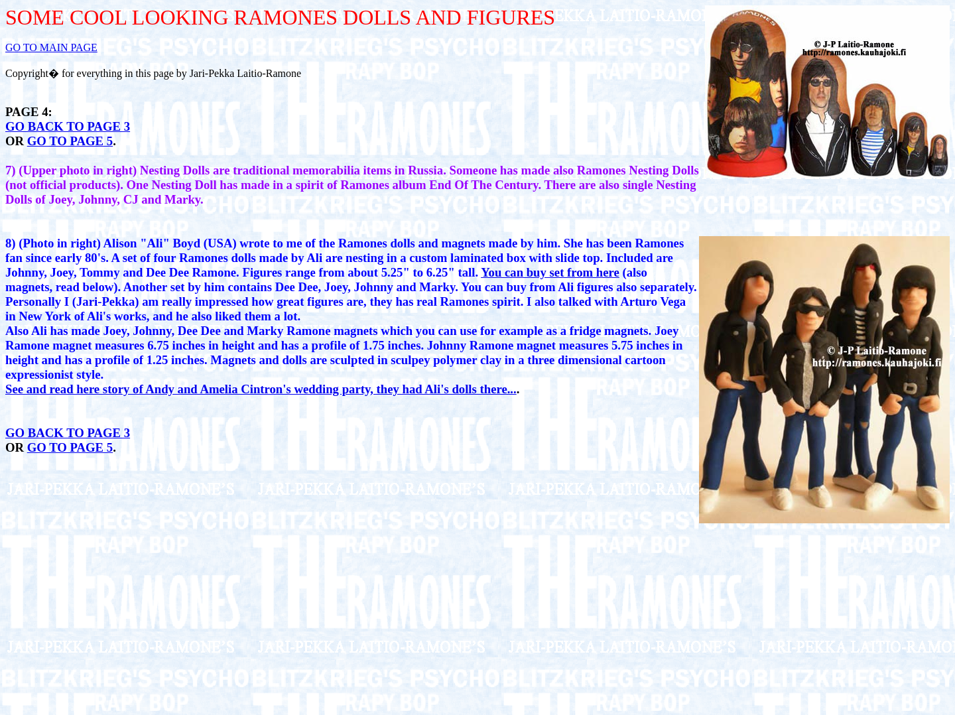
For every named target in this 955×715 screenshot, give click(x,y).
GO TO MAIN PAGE (51, 47)
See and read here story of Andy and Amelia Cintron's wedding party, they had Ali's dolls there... (261, 389)
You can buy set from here (550, 272)
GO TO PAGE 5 (70, 141)
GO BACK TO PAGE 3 (67, 126)
